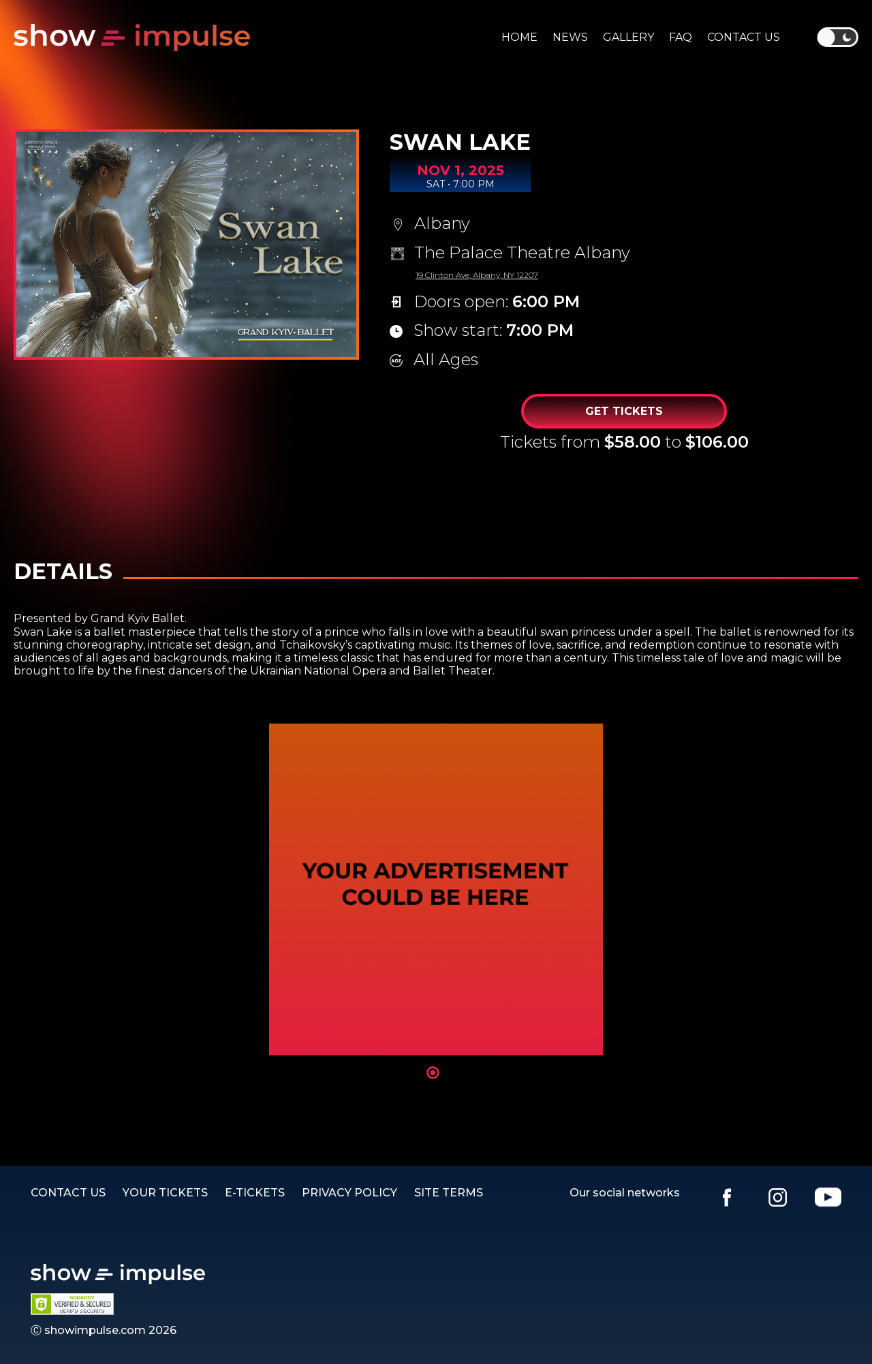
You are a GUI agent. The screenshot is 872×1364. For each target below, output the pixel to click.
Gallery (628, 37)
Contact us (743, 37)
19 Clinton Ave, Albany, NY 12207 (477, 275)
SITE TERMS (448, 1192)
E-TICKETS (255, 1192)
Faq (680, 37)
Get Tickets (624, 411)
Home (519, 37)
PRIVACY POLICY (349, 1192)
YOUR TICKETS (165, 1192)
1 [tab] (432, 1072)
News (570, 37)
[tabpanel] (436, 889)
